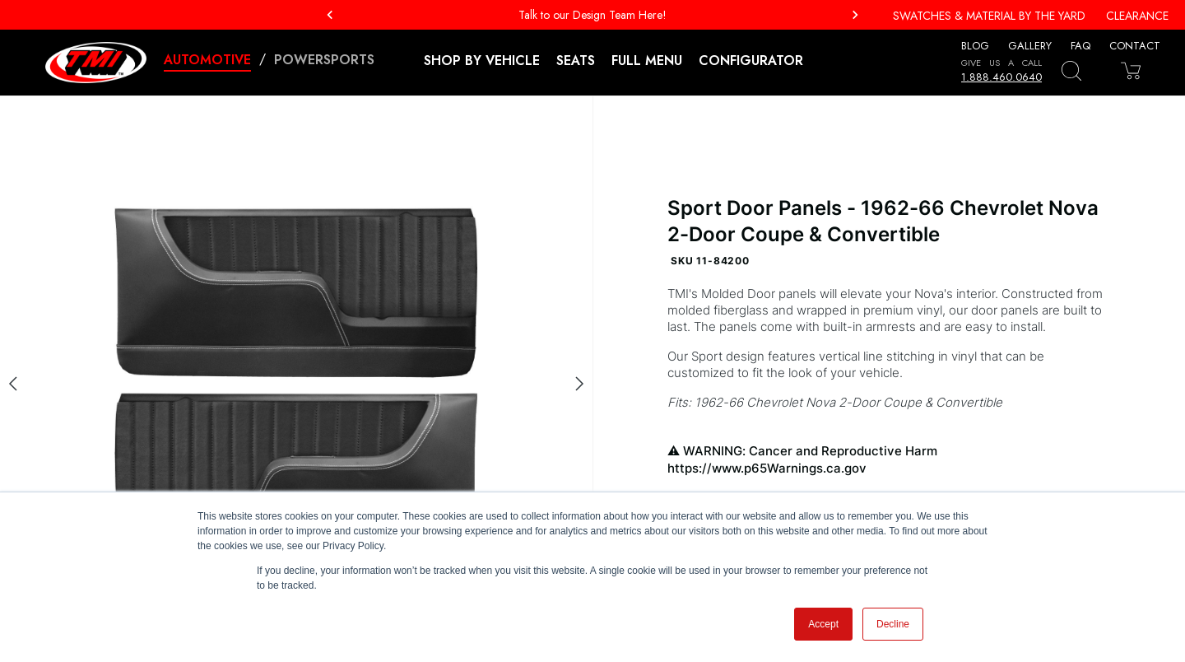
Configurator (751, 60)
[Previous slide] (13, 384)
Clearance (1137, 15)
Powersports (324, 59)
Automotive (207, 59)
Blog (975, 46)
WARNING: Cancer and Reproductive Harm (889, 460)
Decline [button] (892, 624)
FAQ (1080, 46)
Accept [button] (823, 624)
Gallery (1030, 46)
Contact (1134, 46)
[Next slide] (579, 384)
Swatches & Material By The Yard (989, 15)
